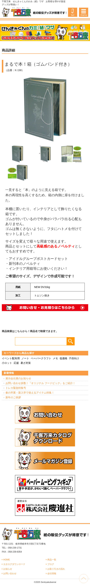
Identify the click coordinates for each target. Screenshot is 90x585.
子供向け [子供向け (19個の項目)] (74, 358)
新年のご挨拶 (13, 397)
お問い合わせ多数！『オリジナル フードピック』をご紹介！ (40, 383)
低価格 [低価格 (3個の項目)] (63, 358)
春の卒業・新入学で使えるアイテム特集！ (29, 392)
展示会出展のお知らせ (18, 378)
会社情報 (51, 573)
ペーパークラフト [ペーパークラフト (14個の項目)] (41, 358)
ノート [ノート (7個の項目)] (25, 358)
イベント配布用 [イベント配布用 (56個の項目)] (11, 358)
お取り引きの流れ (56, 569)
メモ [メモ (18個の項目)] (55, 358)
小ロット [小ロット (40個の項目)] (7, 362)
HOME (6, 559)
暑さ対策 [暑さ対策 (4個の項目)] (25, 362)
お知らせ (7, 569)
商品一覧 (51, 559)
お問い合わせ (9, 573)
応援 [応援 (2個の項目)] (16, 362)
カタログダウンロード (14, 564)
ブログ (50, 564)
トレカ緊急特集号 (15, 387)
